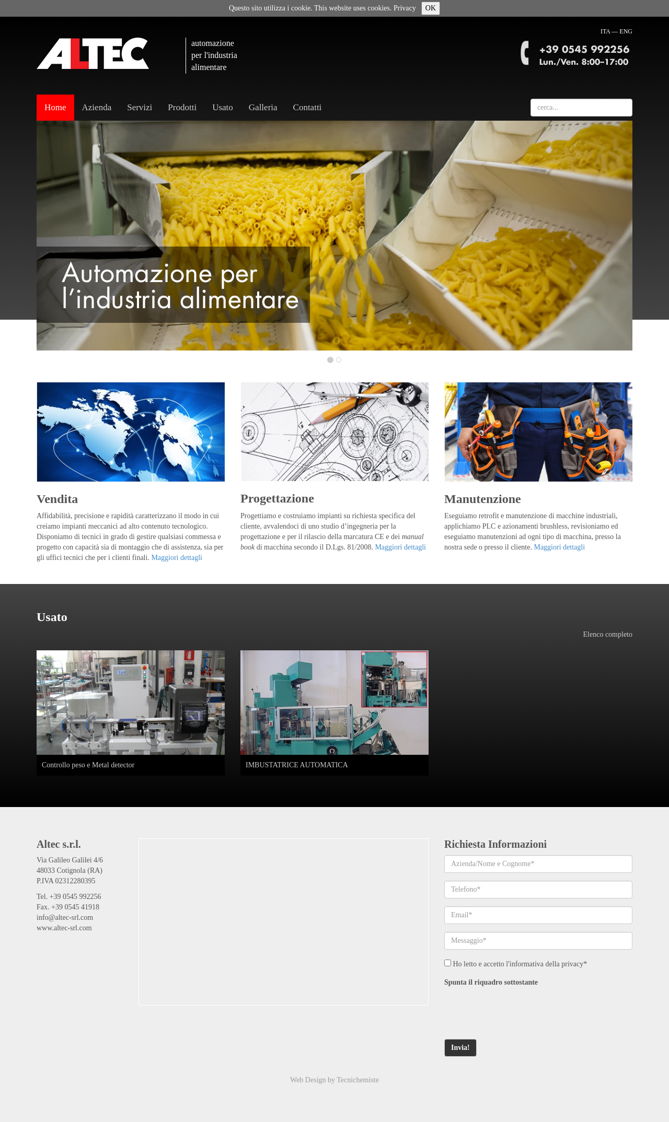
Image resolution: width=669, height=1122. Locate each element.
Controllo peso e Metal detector (88, 765)
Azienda (97, 107)
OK (430, 8)
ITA (605, 31)
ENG (625, 31)
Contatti (307, 107)
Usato (222, 107)
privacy (572, 964)
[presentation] (523, 1010)
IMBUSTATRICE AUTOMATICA (297, 765)
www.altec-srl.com (64, 928)
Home (55, 107)
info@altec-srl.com (65, 917)
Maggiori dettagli (176, 558)
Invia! (460, 1047)
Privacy (405, 8)
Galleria (263, 107)
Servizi (139, 107)
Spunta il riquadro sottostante (491, 982)
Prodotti (182, 107)
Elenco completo (607, 634)
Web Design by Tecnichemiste (334, 1080)
